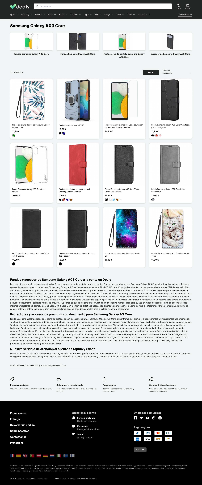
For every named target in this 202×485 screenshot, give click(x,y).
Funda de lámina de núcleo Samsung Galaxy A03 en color (31, 126)
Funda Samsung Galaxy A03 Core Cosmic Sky (122, 254)
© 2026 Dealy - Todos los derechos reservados (29, 478)
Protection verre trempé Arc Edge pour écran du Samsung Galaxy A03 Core (124, 126)
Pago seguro (109, 385)
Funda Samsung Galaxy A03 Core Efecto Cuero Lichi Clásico (122, 190)
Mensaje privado (85, 437)
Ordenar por (166, 70)
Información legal (59, 478)
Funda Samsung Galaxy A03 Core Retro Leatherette (168, 190)
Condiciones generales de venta (83, 478)
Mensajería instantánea (88, 429)
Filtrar (151, 72)
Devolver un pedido (22, 425)
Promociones (18, 413)
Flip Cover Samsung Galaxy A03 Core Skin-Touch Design (30, 254)
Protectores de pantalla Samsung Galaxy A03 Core (124, 55)
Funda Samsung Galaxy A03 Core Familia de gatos (170, 254)
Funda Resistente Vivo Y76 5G (71, 125)
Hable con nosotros (86, 421)
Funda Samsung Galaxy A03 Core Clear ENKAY (29, 190)
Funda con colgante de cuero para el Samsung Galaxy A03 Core (74, 190)
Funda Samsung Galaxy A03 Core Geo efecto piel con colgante (170, 126)
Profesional (17, 442)
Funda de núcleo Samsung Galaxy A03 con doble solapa (77, 254)
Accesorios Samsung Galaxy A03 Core (170, 54)
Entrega (15, 419)
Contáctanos (18, 436)
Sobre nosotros (19, 431)
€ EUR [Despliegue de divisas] (140, 449)
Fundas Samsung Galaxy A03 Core (31, 54)
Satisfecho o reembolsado (70, 385)
